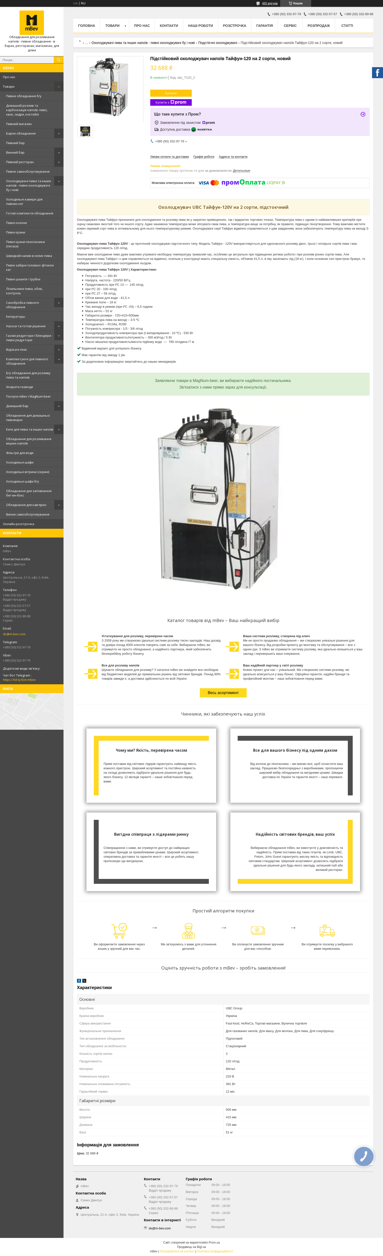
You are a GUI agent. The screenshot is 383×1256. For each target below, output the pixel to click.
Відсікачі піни (16, 349)
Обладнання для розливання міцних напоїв (28, 441)
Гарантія (264, 26)
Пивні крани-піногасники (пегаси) (25, 244)
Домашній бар (17, 406)
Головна (86, 26)
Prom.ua (214, 1242)
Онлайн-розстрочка (18, 524)
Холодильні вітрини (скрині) (27, 472)
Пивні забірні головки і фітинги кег (30, 267)
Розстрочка (234, 26)
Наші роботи (200, 26)
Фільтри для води (19, 453)
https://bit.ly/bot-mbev (19, 679)
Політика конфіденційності (215, 1251)
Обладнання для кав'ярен (26, 505)
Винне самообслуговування (27, 514)
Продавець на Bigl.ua (191, 1247)
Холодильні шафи (19, 462)
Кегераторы (15, 316)
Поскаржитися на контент (177, 1251)
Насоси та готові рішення (25, 326)
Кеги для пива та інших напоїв (29, 429)
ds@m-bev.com (14, 634)
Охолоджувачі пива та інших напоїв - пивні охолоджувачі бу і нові (28, 185)
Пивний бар (15, 143)
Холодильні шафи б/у (22, 481)
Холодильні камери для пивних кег (24, 201)
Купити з (171, 102)
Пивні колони (16, 223)
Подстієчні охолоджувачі (217, 43)
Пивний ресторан (20, 162)
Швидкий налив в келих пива (29, 255)
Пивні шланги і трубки (23, 279)
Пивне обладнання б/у (24, 96)
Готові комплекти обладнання (29, 213)
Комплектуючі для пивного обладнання (27, 361)
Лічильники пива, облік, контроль (24, 290)
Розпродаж (319, 26)
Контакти (169, 26)
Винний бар (15, 152)
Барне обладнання (21, 133)
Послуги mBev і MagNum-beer (28, 396)
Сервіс (290, 26)
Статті (347, 26)
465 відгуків (270, 3)
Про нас (9, 77)
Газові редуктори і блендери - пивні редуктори (29, 337)
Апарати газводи (19, 387)
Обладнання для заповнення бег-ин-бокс (29, 493)
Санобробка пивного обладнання (22, 304)
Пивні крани (15, 232)
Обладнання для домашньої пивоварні (28, 417)
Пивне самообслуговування (28, 171)
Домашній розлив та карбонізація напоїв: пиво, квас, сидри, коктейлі (27, 109)
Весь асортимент (223, 693)
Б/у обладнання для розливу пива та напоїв (28, 375)
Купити (171, 93)
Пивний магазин (19, 124)
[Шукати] (59, 59)
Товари (8, 86)
